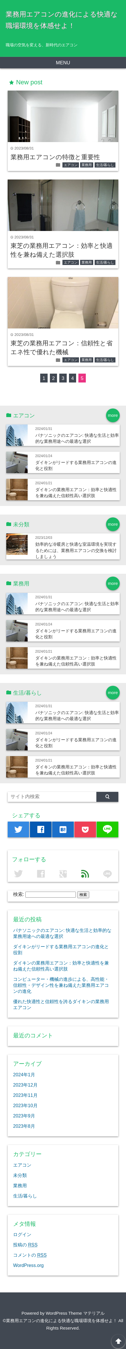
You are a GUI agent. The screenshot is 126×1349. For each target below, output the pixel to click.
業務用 (87, 165)
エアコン (71, 165)
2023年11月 (25, 1095)
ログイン (22, 1234)
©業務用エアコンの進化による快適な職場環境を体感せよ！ (60, 1320)
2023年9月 (24, 1115)
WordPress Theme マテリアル (75, 1313)
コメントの (30, 1255)
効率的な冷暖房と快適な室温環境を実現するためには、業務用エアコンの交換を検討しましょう (76, 550)
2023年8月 (24, 1126)
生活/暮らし (105, 165)
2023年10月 (25, 1105)
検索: (18, 894)
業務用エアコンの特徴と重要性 (55, 157)
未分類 (20, 1175)
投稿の (25, 1244)
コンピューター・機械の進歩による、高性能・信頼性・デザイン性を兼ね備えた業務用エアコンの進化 (61, 985)
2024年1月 (24, 1074)
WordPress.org (28, 1265)
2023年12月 (25, 1084)
